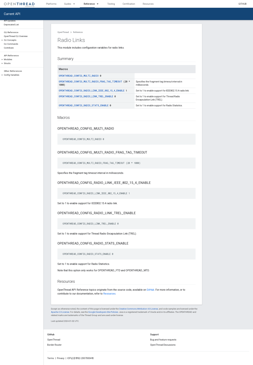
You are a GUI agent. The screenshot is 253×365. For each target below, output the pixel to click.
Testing (111, 4)
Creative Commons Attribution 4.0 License (138, 309)
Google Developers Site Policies (103, 312)
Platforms (51, 4)
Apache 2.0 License (60, 312)
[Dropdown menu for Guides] (75, 4)
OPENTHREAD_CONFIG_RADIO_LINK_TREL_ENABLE (86, 96)
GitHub (242, 4)
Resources (148, 4)
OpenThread (63, 32)
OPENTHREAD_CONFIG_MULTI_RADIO (79, 75)
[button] (21, 40)
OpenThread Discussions (163, 345)
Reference (78, 32)
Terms (50, 358)
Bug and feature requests (163, 339)
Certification (129, 4)
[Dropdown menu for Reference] (99, 4)
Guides (67, 4)
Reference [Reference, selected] (89, 4)
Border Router (54, 345)
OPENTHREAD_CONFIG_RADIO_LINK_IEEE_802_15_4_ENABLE (91, 90)
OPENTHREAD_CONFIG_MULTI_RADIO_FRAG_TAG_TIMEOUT (90, 81)
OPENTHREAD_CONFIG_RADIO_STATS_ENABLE (83, 105)
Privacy (60, 358)
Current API (12, 14)
